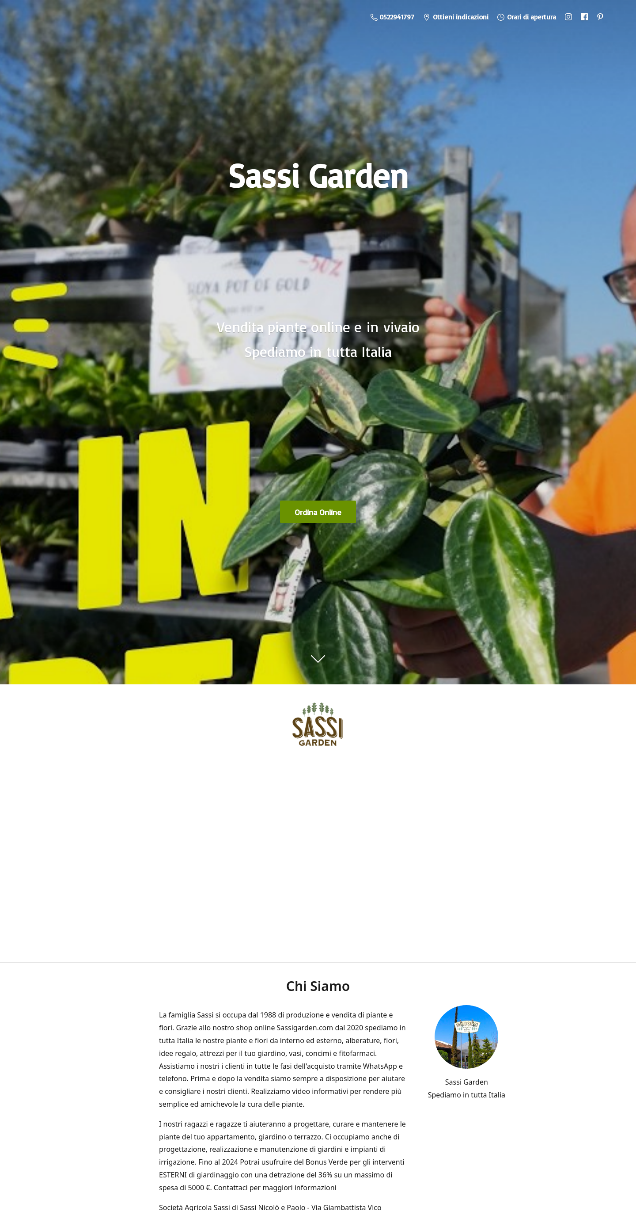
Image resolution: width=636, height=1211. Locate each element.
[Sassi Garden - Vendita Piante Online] (318, 728)
